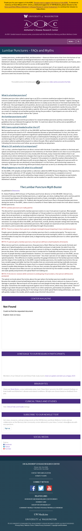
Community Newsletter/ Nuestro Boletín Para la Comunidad (41, 508)
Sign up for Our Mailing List (41, 505)
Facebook (8, 445)
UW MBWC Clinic (41, 502)
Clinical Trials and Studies (15, 407)
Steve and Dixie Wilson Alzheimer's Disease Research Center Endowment (31, 7)
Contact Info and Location (41, 473)
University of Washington (41, 16)
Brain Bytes (15, 389)
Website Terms (29, 525)
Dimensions (16, 191)
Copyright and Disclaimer (59, 525)
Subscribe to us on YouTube (49, 488)
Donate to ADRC (41, 476)
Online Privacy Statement (43, 525)
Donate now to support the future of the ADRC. (51, 3)
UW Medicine (41, 514)
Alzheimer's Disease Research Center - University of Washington (41, 25)
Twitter (7, 447)
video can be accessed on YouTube (60, 82)
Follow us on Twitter (41, 488)
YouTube (8, 449)
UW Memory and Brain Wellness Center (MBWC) (41, 499)
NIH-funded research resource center (19, 34)
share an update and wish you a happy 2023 (60, 376)
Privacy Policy (19, 525)
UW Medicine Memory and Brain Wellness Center (61, 34)
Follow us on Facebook (32, 488)
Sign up (7, 428)
